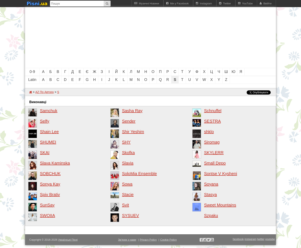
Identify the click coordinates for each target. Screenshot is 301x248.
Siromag (211, 142)
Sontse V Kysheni (220, 173)
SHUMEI (48, 142)
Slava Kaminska (55, 163)
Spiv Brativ (50, 194)
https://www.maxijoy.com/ (211, 246)
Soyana (211, 184)
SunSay (47, 205)
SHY (126, 142)
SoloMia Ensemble (139, 173)
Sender (129, 121)
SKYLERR (213, 152)
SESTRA (212, 121)
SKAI (45, 152)
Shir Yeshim (133, 131)
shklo (209, 131)
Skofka (128, 152)
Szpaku (211, 215)
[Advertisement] (127, 37)
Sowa (127, 184)
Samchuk (48, 110)
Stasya (210, 194)
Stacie (128, 194)
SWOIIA (47, 215)
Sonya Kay (50, 184)
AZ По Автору (44, 92)
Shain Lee (49, 131)
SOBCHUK (50, 173)
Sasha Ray (132, 110)
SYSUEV (130, 215)
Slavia (127, 163)
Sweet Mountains (220, 205)
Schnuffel (212, 110)
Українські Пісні (68, 239)
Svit (125, 205)
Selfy (44, 121)
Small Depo (215, 163)
